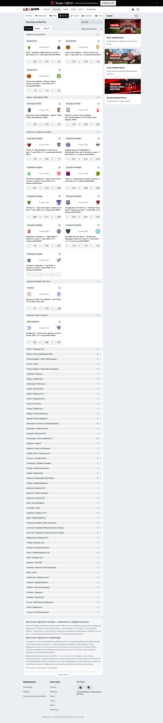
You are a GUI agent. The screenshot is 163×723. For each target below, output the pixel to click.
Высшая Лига (32, 41)
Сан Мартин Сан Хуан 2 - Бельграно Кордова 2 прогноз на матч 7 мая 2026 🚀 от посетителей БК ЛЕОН (82, 239)
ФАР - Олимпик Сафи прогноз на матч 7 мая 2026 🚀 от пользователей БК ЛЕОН (43, 53)
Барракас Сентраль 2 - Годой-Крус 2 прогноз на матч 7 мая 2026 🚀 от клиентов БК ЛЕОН (41, 239)
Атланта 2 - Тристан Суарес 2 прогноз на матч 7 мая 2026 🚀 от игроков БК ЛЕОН (44, 209)
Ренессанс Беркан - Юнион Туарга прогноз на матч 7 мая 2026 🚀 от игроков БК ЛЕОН (41, 83)
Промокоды (91, 9)
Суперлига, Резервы (34, 138)
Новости (46, 9)
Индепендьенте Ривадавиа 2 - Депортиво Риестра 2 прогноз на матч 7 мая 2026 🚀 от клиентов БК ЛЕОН (82, 152)
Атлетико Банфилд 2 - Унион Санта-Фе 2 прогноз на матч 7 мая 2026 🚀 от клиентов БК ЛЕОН (43, 181)
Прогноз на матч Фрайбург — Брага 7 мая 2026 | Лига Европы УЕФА (44, 116)
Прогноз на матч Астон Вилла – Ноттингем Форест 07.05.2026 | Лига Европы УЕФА (81, 117)
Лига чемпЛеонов (115, 38)
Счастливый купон (116, 68)
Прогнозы (56, 9)
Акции (65, 9)
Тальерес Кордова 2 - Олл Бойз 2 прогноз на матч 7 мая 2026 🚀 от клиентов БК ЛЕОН (40, 267)
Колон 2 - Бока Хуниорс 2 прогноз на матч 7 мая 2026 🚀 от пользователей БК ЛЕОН (44, 152)
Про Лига (30, 288)
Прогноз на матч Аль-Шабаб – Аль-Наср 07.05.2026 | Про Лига (43, 300)
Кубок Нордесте (33, 322)
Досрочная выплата (116, 98)
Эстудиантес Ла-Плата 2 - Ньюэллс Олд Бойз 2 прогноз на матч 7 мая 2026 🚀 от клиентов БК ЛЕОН (83, 210)
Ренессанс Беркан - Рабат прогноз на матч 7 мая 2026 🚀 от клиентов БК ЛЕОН (83, 53)
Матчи (81, 9)
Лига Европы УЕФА (34, 104)
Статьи (73, 9)
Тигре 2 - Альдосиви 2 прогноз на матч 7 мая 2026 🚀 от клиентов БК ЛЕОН (82, 180)
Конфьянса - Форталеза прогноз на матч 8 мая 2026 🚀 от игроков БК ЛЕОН (43, 334)
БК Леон (81, 682)
